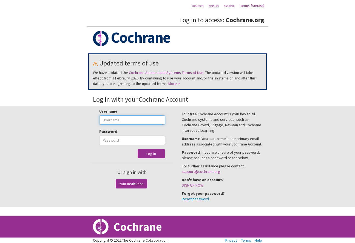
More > (174, 83)
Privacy (231, 240)
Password (108, 131)
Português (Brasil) (252, 6)
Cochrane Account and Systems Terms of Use (166, 72)
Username (108, 111)
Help (258, 240)
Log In (151, 153)
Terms (246, 240)
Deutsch (198, 6)
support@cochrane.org (201, 171)
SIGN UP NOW (192, 185)
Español (229, 6)
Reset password (195, 198)
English (214, 6)
